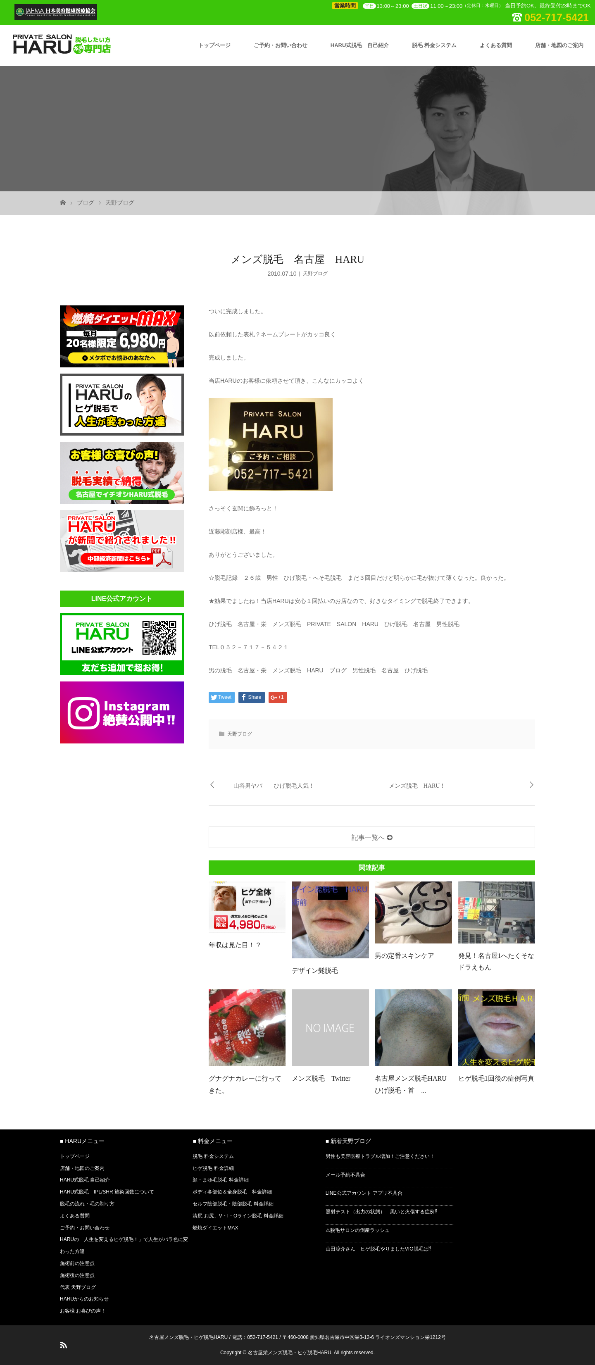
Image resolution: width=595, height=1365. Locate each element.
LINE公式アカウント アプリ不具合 (364, 1193)
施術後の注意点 (77, 1275)
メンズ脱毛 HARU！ (417, 786)
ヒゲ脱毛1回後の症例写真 (496, 1078)
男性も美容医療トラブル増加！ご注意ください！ (380, 1156)
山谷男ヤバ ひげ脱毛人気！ (273, 786)
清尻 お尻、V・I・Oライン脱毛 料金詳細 (238, 1216)
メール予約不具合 (345, 1175)
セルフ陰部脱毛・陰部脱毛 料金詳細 (233, 1204)
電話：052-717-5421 (255, 1337)
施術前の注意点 (77, 1263)
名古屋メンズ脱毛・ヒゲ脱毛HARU (188, 1337)
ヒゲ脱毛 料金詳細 (213, 1168)
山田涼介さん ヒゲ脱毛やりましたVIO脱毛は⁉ (378, 1249)
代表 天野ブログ (78, 1287)
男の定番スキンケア (404, 955)
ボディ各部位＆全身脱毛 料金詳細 (232, 1192)
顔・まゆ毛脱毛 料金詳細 (220, 1180)
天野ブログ (119, 202)
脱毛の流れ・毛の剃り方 (87, 1204)
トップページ (214, 45)
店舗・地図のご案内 (559, 45)
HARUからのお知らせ (84, 1299)
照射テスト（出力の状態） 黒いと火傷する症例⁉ (381, 1212)
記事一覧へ (368, 837)
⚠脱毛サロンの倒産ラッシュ (358, 1230)
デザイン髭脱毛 (315, 970)
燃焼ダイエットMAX (215, 1228)
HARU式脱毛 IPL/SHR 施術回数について (107, 1192)
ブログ (85, 202)
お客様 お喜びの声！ (83, 1311)
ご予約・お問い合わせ (280, 45)
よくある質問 (496, 45)
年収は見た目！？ (235, 944)
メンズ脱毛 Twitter (321, 1078)
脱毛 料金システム (434, 45)
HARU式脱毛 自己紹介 (360, 45)
